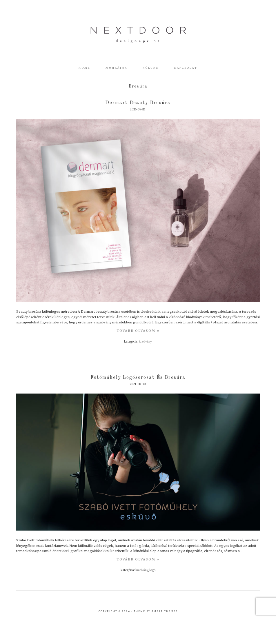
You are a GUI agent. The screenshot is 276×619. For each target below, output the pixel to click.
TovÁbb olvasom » (138, 331)
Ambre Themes (165, 611)
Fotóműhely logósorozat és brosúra (138, 377)
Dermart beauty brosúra (138, 103)
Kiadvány (145, 341)
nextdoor (138, 34)
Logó (152, 570)
